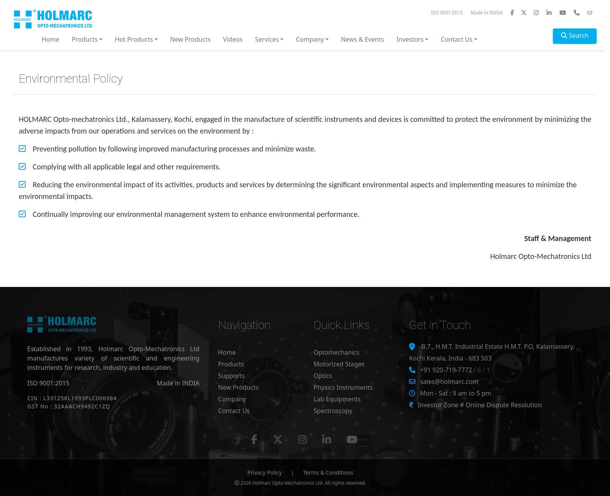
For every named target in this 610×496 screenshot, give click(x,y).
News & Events (362, 39)
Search (575, 35)
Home (51, 39)
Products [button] (85, 39)
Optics (322, 375)
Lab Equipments (336, 399)
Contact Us (234, 410)
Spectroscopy (332, 410)
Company (232, 399)
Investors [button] (410, 39)
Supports (231, 375)
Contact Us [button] (456, 39)
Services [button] (267, 39)
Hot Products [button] (134, 39)
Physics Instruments (343, 387)
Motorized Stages (338, 364)
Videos (233, 39)
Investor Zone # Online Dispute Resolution (479, 405)
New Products (190, 39)
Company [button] (310, 39)
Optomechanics (336, 352)
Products (231, 364)
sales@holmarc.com (449, 381)
